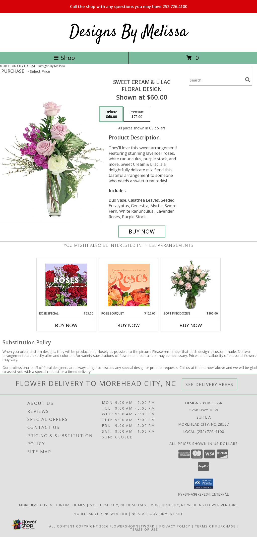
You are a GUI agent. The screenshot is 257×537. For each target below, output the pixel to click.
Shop (64, 57)
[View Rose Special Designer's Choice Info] (66, 284)
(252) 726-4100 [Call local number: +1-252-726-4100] (210, 431)
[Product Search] (216, 79)
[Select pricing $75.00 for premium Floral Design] (137, 114)
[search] (248, 80)
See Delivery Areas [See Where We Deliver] (209, 384)
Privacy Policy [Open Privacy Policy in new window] (174, 526)
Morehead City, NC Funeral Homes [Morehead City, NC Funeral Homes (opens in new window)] (52, 504)
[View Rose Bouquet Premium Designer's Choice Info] (129, 284)
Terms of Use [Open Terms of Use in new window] (144, 529)
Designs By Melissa (128, 32)
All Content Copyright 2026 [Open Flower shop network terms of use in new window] (78, 526)
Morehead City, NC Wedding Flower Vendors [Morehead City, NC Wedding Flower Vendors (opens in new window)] (194, 504)
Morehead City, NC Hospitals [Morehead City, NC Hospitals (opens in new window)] (118, 504)
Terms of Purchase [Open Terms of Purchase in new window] (215, 526)
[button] (203, 484)
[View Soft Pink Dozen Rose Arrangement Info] (191, 284)
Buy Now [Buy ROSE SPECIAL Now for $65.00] (66, 325)
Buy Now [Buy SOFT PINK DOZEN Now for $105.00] (190, 325)
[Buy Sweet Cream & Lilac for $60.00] (141, 231)
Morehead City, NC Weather (100, 513)
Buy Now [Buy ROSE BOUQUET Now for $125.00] (128, 325)
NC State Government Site (157, 513)
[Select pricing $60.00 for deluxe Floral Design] (111, 114)
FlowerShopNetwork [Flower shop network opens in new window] (132, 526)
